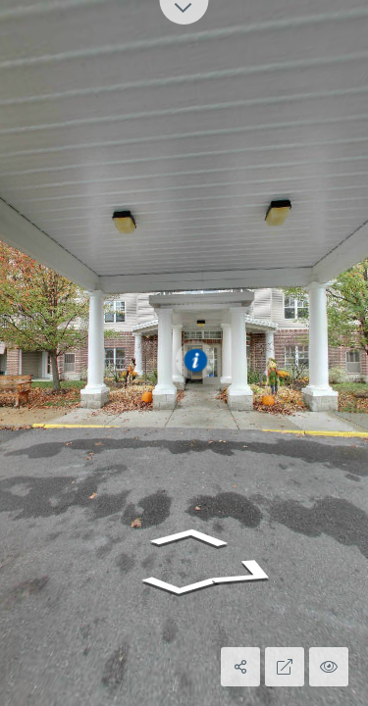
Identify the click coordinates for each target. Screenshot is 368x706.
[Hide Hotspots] (328, 666)
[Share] (240, 666)
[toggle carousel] (184, 12)
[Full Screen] (284, 666)
